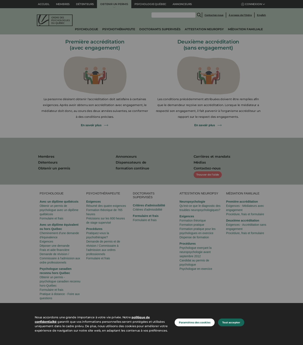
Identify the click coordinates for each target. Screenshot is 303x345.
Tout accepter (231, 322)
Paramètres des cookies (194, 322)
